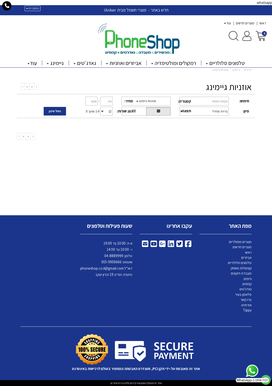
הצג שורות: (125, 111)
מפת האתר (240, 226)
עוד (227, 23)
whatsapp (264, 2)
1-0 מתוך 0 (93, 111)
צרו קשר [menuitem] (246, 299)
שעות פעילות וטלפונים (109, 226)
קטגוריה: (184, 101)
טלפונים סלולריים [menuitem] (225, 63)
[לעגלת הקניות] (261, 35)
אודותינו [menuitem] (246, 305)
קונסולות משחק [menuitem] (241, 268)
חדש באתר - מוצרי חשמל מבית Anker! (136, 10)
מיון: (246, 111)
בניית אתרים (117, 383)
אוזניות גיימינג (220, 70)
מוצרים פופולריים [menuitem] (240, 241)
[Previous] (32, 86)
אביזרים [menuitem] (246, 257)
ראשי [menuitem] (262, 23)
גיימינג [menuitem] (55, 63)
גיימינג (236, 70)
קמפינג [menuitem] (247, 283)
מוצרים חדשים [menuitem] (245, 23)
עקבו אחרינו (179, 226)
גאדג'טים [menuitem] (85, 63)
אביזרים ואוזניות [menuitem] (123, 63)
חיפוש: (244, 101)
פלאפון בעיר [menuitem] (243, 294)
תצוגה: (186, 110)
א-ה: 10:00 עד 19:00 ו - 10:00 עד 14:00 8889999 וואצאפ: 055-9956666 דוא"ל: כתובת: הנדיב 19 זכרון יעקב (106, 259)
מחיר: (128, 101)
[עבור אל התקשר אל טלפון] (7, 6)
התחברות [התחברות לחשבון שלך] (32, 8)
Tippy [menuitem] (247, 310)
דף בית (248, 70)
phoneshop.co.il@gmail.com (101, 268)
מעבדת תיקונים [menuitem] (241, 273)
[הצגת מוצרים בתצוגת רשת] (158, 111)
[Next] (27, 86)
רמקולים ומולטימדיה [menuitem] (173, 63)
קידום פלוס (130, 383)
